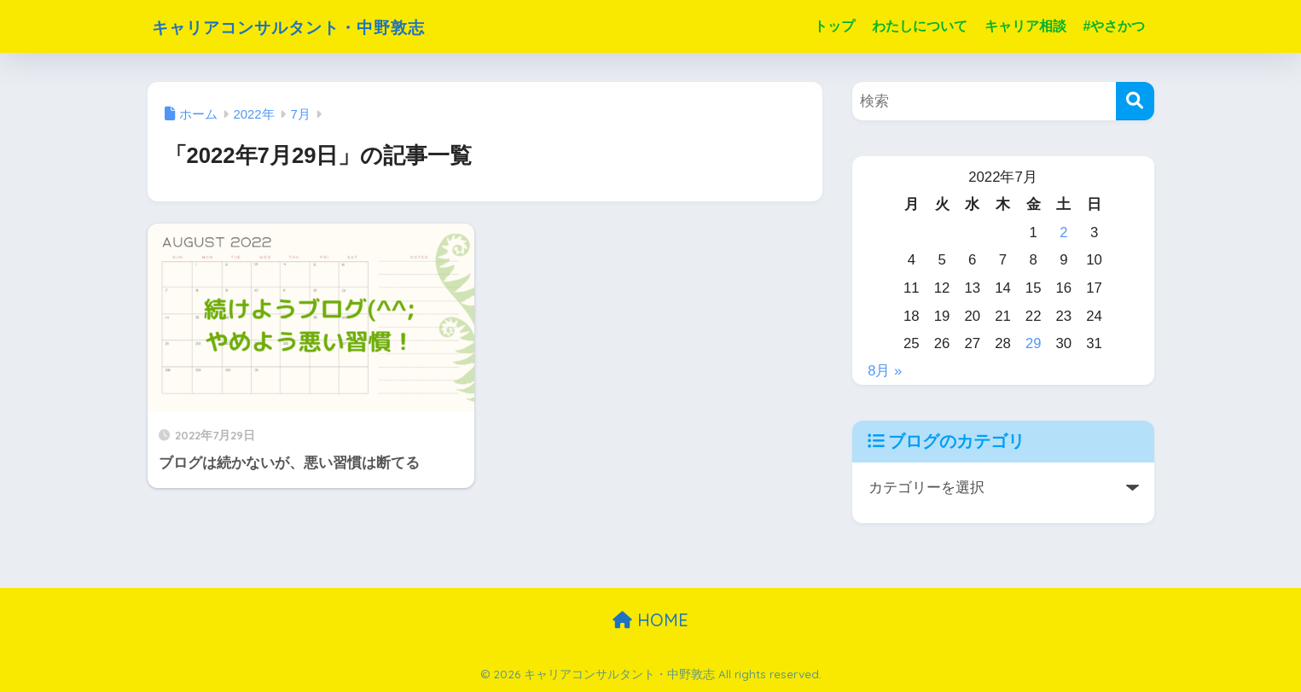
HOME (650, 620)
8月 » (885, 371)
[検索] (1135, 101)
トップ (834, 26)
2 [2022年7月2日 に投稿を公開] (1063, 232)
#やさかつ (1114, 26)
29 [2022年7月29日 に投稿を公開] (1033, 343)
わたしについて (919, 26)
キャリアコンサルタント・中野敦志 (320, 26)
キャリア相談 (1025, 26)
